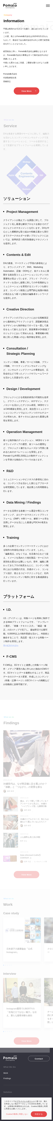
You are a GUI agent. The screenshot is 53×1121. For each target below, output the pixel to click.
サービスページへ (10, 645)
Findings (7, 1078)
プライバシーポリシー (26, 1101)
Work (5, 1073)
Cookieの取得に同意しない (17, 1114)
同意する (39, 1114)
